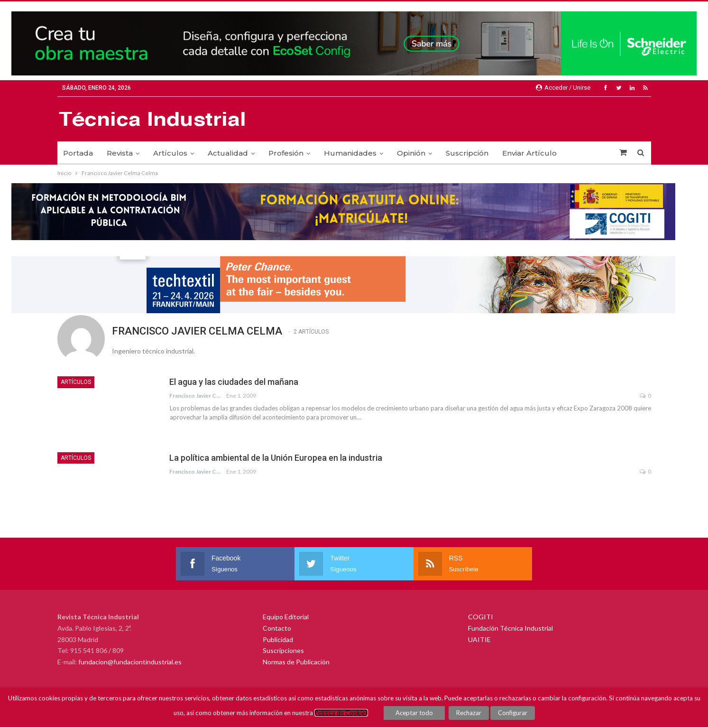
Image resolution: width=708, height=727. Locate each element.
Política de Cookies (341, 713)
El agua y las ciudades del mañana (233, 382)
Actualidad (228, 153)
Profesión (285, 153)
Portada (78, 153)
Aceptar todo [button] (414, 713)
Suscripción (467, 153)
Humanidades (350, 153)
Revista (120, 153)
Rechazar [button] (468, 713)
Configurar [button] (512, 713)
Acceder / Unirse (563, 87)
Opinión (411, 153)
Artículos (170, 153)
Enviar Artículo (529, 153)
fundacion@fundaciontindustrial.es (130, 662)
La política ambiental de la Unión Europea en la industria (275, 458)
